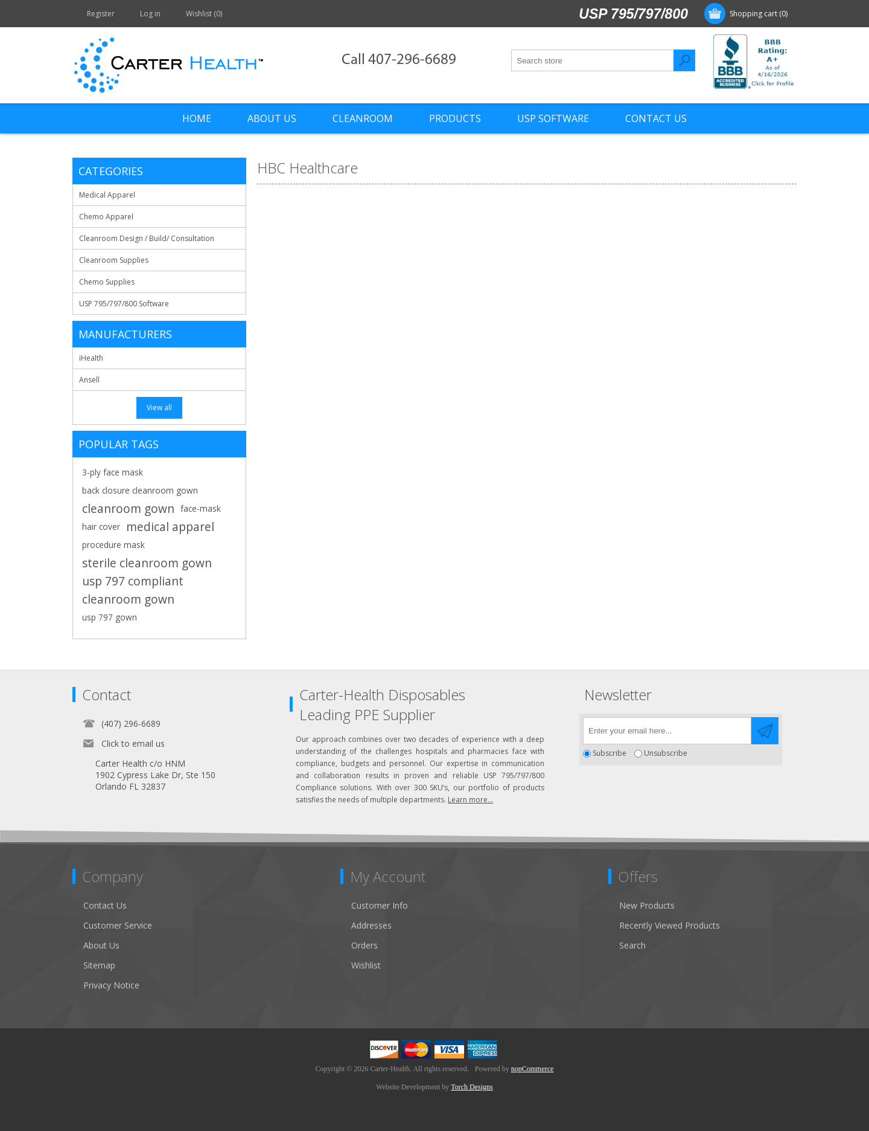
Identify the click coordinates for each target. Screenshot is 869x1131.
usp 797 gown (109, 617)
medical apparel (170, 526)
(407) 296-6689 (131, 723)
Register (101, 13)
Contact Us (105, 905)
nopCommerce (532, 1069)
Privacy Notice (111, 985)
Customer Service (117, 925)
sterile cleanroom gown (147, 563)
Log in (150, 13)
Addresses (371, 925)
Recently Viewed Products (669, 925)
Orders (364, 945)
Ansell (89, 380)
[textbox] (592, 60)
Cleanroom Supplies (113, 260)
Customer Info (379, 905)
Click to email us (133, 743)
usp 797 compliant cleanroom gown (132, 590)
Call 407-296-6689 (399, 60)
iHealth (91, 358)
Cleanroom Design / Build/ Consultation (146, 238)
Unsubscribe (665, 754)
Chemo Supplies (107, 282)
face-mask (200, 508)
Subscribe (609, 754)
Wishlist (366, 965)
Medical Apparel (107, 195)
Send (764, 730)
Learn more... (470, 799)
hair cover (101, 526)
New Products (647, 905)
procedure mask (113, 544)
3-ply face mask (112, 472)
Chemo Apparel (106, 216)
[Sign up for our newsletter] (667, 730)
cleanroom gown (128, 508)
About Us (101, 945)
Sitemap (99, 965)
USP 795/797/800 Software (124, 303)
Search (684, 60)
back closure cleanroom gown (140, 490)
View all (159, 407)
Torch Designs (471, 1087)
